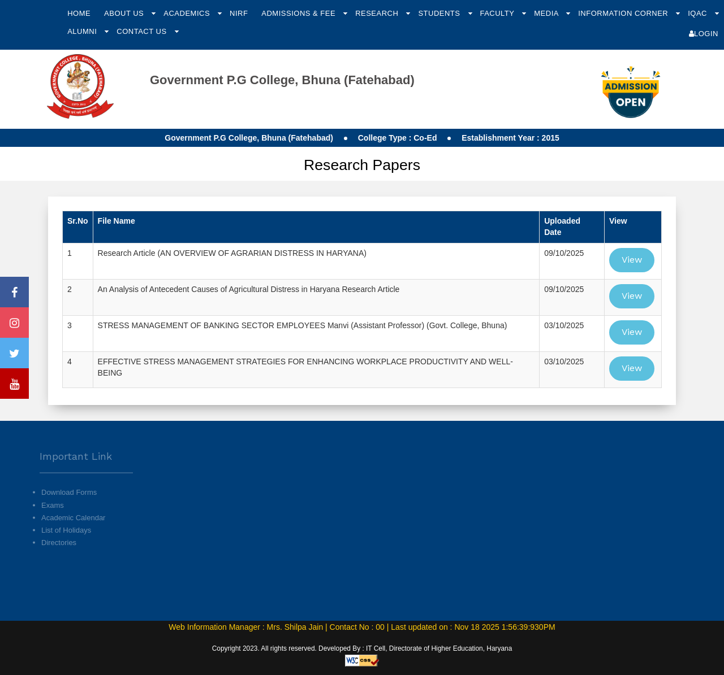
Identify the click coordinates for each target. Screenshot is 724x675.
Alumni (83, 31)
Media (547, 13)
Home (78, 13)
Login (703, 33)
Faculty (498, 13)
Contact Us (143, 31)
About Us (125, 13)
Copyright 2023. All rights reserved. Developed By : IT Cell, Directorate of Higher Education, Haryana (362, 648)
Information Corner (624, 13)
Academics (187, 13)
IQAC (698, 13)
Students (440, 13)
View (632, 259)
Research (377, 13)
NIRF (239, 13)
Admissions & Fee (299, 13)
